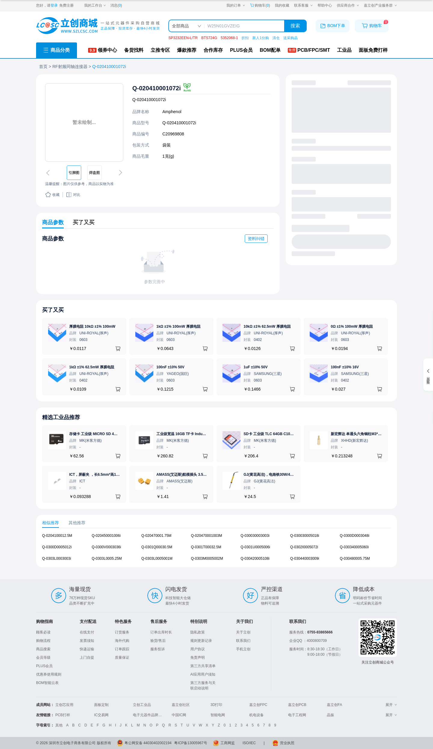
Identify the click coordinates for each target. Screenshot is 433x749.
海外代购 (122, 641)
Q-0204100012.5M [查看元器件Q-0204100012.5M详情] (57, 536)
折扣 (245, 38)
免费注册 (66, 5)
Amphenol (171, 111)
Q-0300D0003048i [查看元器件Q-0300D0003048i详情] (354, 536)
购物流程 (43, 641)
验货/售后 (158, 641)
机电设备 (256, 715)
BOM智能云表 (47, 683)
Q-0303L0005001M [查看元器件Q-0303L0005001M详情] (156, 558)
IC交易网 (101, 715)
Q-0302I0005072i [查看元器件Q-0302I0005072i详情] (304, 547)
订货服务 (122, 632)
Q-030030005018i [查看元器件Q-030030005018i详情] (304, 536)
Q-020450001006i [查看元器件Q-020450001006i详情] (106, 536)
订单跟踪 (122, 649)
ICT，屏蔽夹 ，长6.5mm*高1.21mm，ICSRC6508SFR (113, 474)
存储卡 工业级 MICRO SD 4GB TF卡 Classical (107, 434)
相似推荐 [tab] (50, 522)
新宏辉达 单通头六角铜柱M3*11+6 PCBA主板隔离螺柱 (375, 434)
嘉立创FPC (258, 705)
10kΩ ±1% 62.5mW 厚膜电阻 (267, 326)
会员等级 (43, 657)
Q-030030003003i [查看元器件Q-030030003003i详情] (255, 536)
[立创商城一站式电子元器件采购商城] (97, 25)
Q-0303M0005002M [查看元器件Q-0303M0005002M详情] (207, 558)
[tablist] (216, 522)
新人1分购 (260, 38)
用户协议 (197, 649)
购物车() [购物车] (260, 5)
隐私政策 (197, 632)
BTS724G (209, 38)
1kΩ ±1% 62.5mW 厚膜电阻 (91, 367)
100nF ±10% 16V (345, 367)
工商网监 (227, 743)
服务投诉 (157, 649)
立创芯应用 (64, 705)
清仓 (276, 38)
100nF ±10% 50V (170, 367)
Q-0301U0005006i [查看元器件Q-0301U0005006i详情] (255, 547)
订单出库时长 (161, 632)
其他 (59, 725)
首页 (43, 66)
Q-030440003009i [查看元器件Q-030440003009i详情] (304, 558)
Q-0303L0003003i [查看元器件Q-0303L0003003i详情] (56, 558)
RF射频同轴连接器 (70, 66)
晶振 (330, 715)
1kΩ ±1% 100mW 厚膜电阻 (178, 326)
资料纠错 (256, 238)
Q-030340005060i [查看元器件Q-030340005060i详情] (354, 547)
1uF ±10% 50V (256, 367)
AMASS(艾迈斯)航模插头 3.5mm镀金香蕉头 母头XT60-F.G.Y (205, 474)
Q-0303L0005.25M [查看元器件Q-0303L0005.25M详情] (107, 558)
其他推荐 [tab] (77, 522)
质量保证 (122, 657)
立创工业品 (142, 705)
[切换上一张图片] (49, 172)
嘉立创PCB (297, 705)
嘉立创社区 (181, 705)
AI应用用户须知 (202, 674)
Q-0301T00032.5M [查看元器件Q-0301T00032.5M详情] (206, 547)
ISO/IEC (249, 743)
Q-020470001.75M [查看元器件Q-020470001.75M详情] (156, 536)
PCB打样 (62, 715)
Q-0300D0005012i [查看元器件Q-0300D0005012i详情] (57, 547)
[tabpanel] (216, 550)
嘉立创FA (334, 705)
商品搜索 (43, 649)
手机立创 (243, 649)
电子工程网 (297, 715)
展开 (391, 705)
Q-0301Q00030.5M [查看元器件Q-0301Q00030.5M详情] (156, 547)
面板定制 (101, 705)
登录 (54, 5)
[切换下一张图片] (119, 172)
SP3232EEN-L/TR (183, 38)
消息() (116, 5)
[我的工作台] (95, 5)
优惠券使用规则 (48, 674)
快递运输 (87, 649)
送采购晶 (290, 38)
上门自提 (87, 657)
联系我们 (243, 641)
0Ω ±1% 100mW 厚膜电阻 (352, 326)
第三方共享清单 (203, 666)
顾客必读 (43, 632)
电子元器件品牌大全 (149, 715)
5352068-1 (229, 38)
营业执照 (287, 743)
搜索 (295, 25)
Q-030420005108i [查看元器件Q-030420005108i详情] (255, 558)
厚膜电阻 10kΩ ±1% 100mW (92, 326)
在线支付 (87, 632)
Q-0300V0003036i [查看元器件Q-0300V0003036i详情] (106, 547)
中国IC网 (179, 715)
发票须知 (87, 641)
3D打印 (216, 705)
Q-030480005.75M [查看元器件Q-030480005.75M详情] (355, 558)
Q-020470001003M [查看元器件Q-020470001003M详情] (206, 536)
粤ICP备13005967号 (190, 743)
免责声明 (197, 657)
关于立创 (243, 632)
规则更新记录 (201, 641)
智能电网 (217, 715)
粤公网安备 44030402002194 (148, 743)
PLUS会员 (44, 666)
